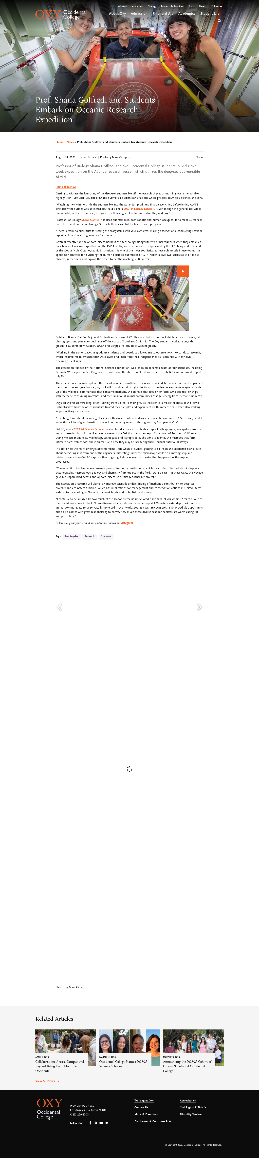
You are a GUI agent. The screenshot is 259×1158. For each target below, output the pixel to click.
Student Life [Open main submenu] (210, 14)
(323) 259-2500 (79, 1114)
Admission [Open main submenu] (139, 14)
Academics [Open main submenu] (186, 14)
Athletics (137, 6)
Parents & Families (172, 6)
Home (59, 142)
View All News (45, 1081)
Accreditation (188, 1100)
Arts (191, 6)
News (202, 6)
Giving (152, 6)
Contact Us (141, 1107)
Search (219, 20)
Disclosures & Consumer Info (152, 1121)
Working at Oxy (144, 1100)
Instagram (126, 523)
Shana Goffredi (90, 220)
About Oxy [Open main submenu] (117, 14)
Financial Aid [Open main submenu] (163, 14)
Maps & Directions (146, 1114)
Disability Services (191, 1114)
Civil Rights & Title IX (193, 1107)
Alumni (122, 6)
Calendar (216, 6)
